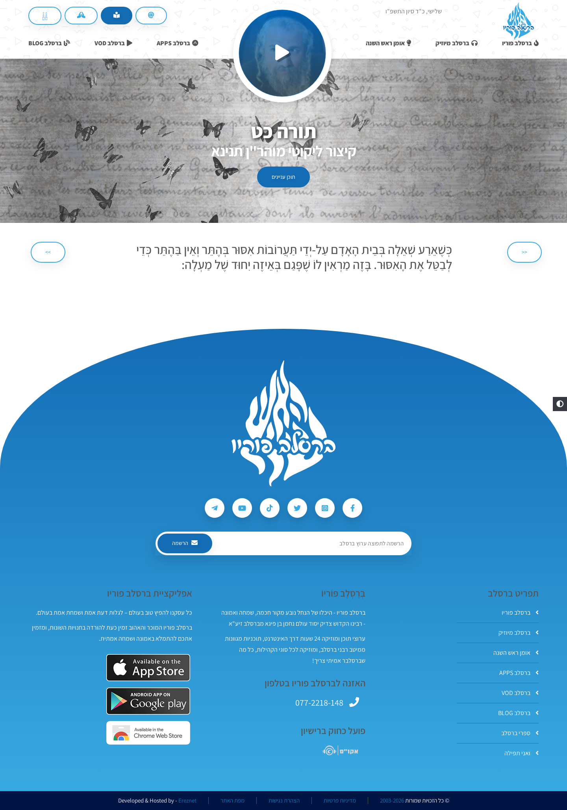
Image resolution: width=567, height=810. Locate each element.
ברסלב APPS (519, 673)
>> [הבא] (48, 252)
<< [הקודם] (524, 252)
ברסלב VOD (520, 693)
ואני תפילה (521, 753)
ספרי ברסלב (520, 733)
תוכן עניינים (283, 176)
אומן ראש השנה (516, 653)
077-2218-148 (319, 702)
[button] (560, 404)
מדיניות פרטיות (340, 800)
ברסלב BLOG (518, 713)
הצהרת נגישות (284, 800)
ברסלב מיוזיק (518, 632)
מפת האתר (232, 800)
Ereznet (187, 800)
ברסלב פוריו (520, 612)
